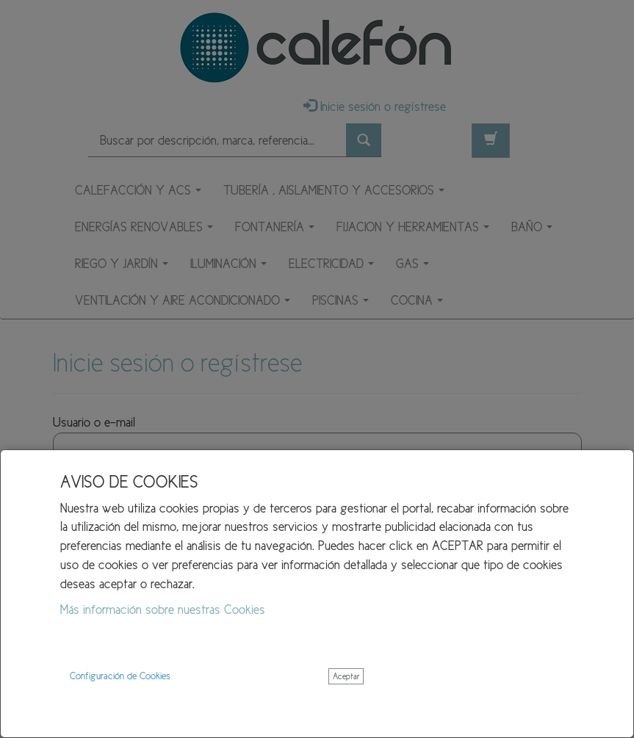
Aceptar (346, 676)
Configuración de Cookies (120, 675)
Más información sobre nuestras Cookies (162, 609)
